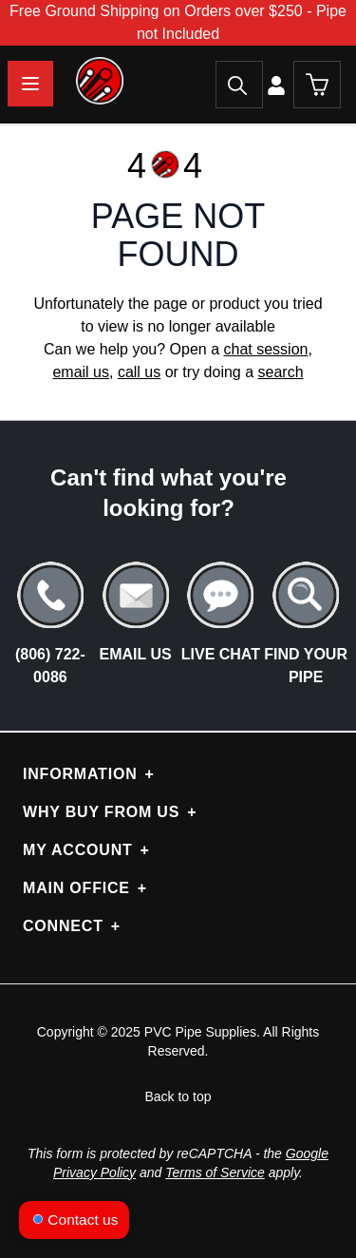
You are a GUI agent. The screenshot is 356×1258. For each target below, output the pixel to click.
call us (139, 372)
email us (80, 372)
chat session (266, 349)
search (281, 372)
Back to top (177, 1096)
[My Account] (278, 84)
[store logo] (61, 81)
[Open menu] (30, 83)
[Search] (239, 84)
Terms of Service (215, 1172)
